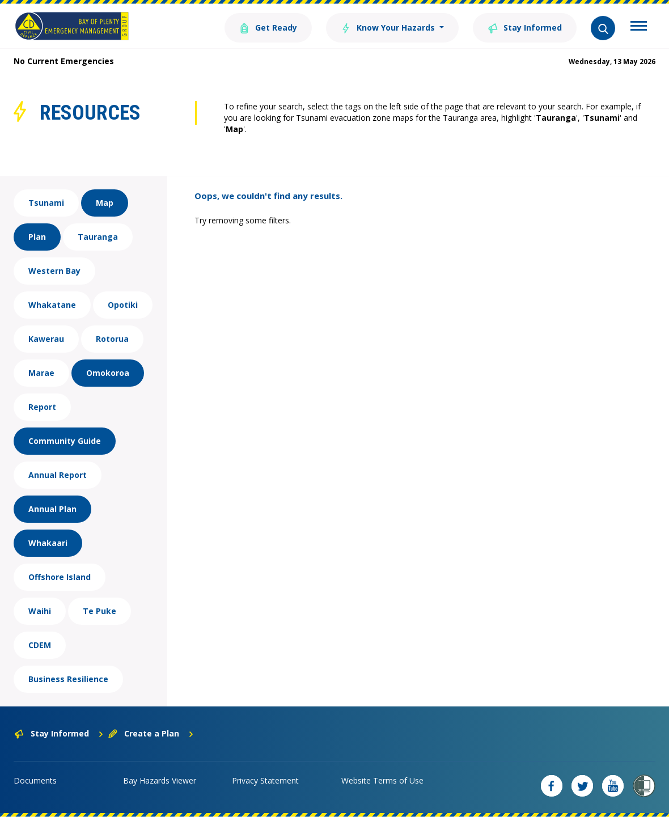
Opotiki (123, 304)
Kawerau (46, 338)
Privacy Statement (265, 780)
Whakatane (52, 304)
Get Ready (268, 27)
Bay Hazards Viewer (159, 780)
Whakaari (47, 542)
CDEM (39, 645)
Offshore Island (59, 577)
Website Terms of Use (382, 780)
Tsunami (46, 202)
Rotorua (112, 338)
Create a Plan (151, 733)
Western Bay (54, 270)
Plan (37, 236)
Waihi (39, 611)
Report (42, 406)
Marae (41, 372)
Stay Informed (525, 27)
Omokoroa (107, 372)
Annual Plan (52, 508)
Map (104, 202)
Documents (35, 780)
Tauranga (98, 236)
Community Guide (64, 440)
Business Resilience (68, 679)
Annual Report (57, 474)
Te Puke (99, 611)
